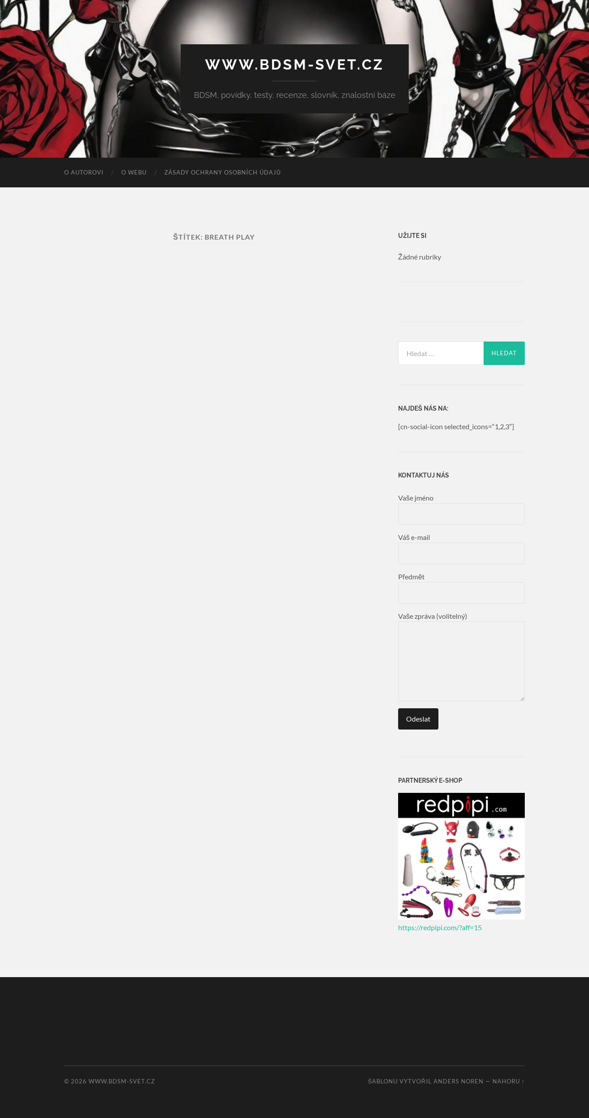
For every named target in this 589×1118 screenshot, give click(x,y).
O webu (134, 172)
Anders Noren (459, 1081)
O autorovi (84, 172)
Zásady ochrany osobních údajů (222, 172)
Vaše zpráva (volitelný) (461, 656)
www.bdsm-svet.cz (294, 64)
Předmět (461, 588)
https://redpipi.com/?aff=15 (440, 927)
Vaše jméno (461, 509)
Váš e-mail (461, 548)
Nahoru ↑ (508, 1081)
